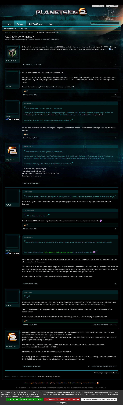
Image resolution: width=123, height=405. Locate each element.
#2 (115, 94)
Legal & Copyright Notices (37, 383)
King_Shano (10, 160)
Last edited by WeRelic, (105, 324)
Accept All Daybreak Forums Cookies (25, 399)
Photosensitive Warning (75, 383)
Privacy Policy (51, 383)
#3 (115, 138)
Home (9, 24)
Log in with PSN (112, 6)
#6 (115, 283)
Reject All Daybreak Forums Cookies (62, 399)
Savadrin (9, 116)
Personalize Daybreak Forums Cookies (99, 399)
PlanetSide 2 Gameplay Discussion (23, 39)
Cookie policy (61, 403)
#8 (89, 366)
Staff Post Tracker (36, 24)
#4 (115, 183)
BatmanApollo (10, 346)
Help (50, 24)
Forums (20, 24)
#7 (92, 324)
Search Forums (10, 29)
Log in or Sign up (98, 6)
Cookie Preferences (89, 383)
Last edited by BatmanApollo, (103, 366)
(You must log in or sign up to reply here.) (106, 373)
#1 (115, 64)
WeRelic (8, 86)
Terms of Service (61, 383)
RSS (97, 383)
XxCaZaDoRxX (45, 39)
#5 (115, 228)
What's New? (22, 29)
